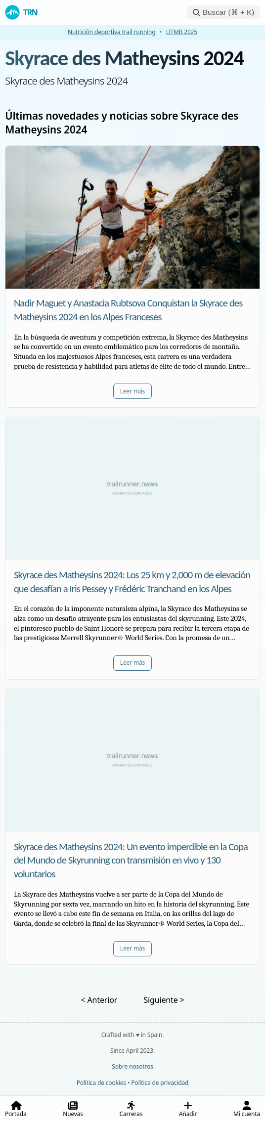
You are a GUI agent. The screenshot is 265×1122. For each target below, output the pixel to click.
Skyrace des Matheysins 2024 (124, 58)
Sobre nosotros (132, 1066)
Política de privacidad (159, 1083)
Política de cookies (101, 1083)
